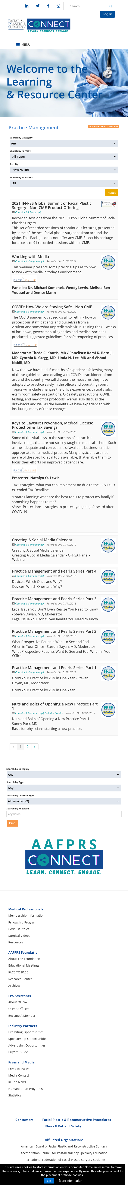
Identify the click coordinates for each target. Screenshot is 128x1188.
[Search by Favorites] (64, 183)
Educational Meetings (23, 965)
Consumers (24, 1119)
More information (70, 1180)
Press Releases (18, 1069)
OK (49, 1181)
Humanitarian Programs (25, 1089)
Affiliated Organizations (64, 1140)
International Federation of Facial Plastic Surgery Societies (64, 1160)
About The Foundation (24, 959)
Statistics (14, 1095)
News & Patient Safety (63, 1126)
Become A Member (21, 1016)
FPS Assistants (19, 996)
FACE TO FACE (18, 972)
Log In (107, 14)
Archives (14, 985)
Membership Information (26, 915)
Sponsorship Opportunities (27, 1039)
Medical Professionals (25, 909)
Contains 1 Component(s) (29, 261)
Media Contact (18, 1075)
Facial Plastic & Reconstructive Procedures (76, 1119)
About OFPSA (17, 1002)
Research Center (20, 979)
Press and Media (21, 1062)
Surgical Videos (19, 936)
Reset (111, 192)
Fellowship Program (22, 922)
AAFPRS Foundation (24, 952)
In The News (17, 1082)
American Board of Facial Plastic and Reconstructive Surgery (64, 1146)
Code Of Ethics (18, 929)
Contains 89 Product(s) (28, 212)
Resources (15, 942)
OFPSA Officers (18, 1009)
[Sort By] (64, 169)
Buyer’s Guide (18, 1052)
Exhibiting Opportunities (26, 1032)
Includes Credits (54, 713)
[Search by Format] (64, 156)
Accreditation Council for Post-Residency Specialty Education (64, 1153)
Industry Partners (22, 1026)
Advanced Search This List (103, 126)
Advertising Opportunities (27, 1045)
